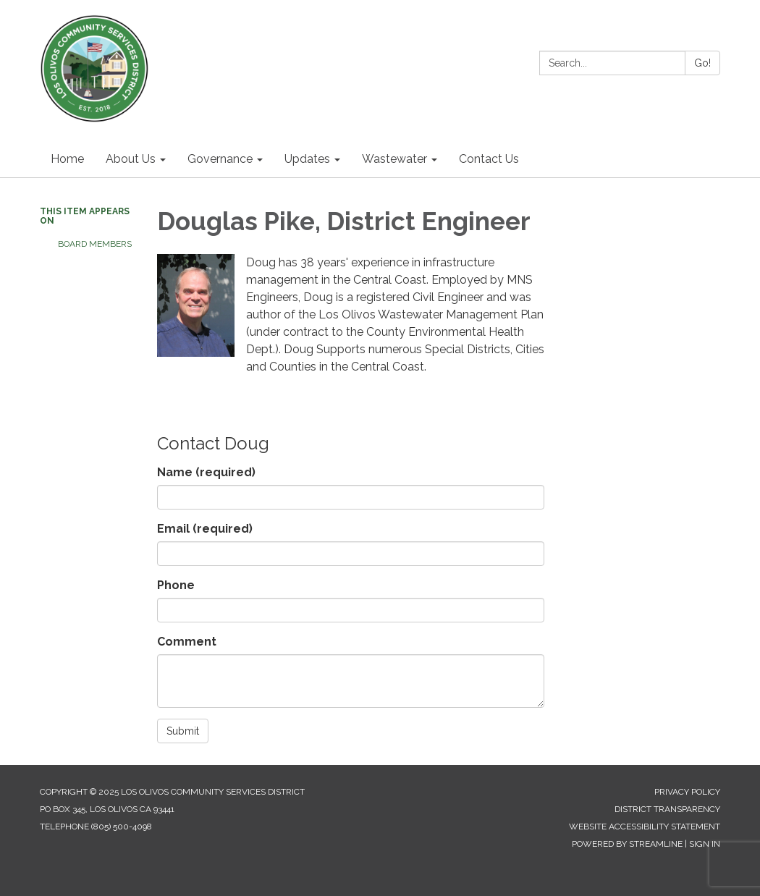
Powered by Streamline (627, 844)
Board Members (95, 244)
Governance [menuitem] (220, 159)
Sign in (704, 844)
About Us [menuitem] (131, 159)
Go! (702, 63)
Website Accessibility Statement (644, 826)
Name (206, 472)
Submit (182, 731)
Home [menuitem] (67, 159)
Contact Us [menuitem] (489, 159)
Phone (176, 585)
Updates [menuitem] (307, 159)
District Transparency (667, 809)
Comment (186, 641)
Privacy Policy (687, 792)
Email (205, 529)
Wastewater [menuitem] (394, 159)
